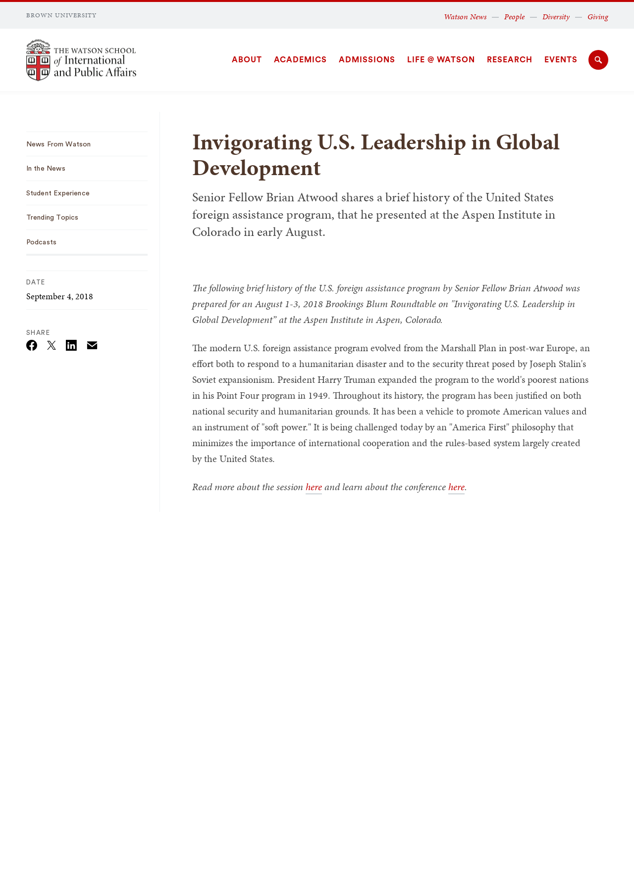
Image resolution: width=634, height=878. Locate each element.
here (314, 487)
